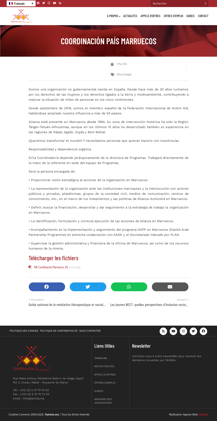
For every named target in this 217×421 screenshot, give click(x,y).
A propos (112, 16)
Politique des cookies (24, 331)
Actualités (130, 16)
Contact (203, 16)
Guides (190, 16)
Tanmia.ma (100, 358)
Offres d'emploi (124, 74)
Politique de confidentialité (59, 331)
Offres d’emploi (173, 16)
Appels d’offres (150, 16)
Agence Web (190, 414)
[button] (47, 286)
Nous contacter (90, 331)
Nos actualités (104, 366)
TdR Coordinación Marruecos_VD (51, 267)
